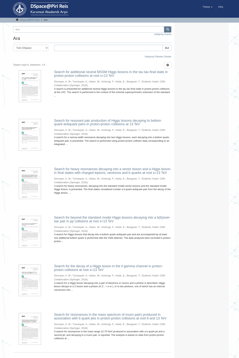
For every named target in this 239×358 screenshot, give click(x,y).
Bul (167, 47)
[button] (207, 7)
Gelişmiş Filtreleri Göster (158, 56)
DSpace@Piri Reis (30, 19)
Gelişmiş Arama (162, 34)
